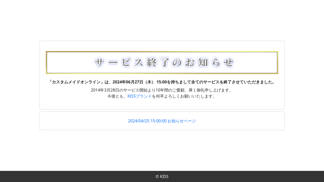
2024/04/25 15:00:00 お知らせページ (162, 121)
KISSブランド (140, 96)
